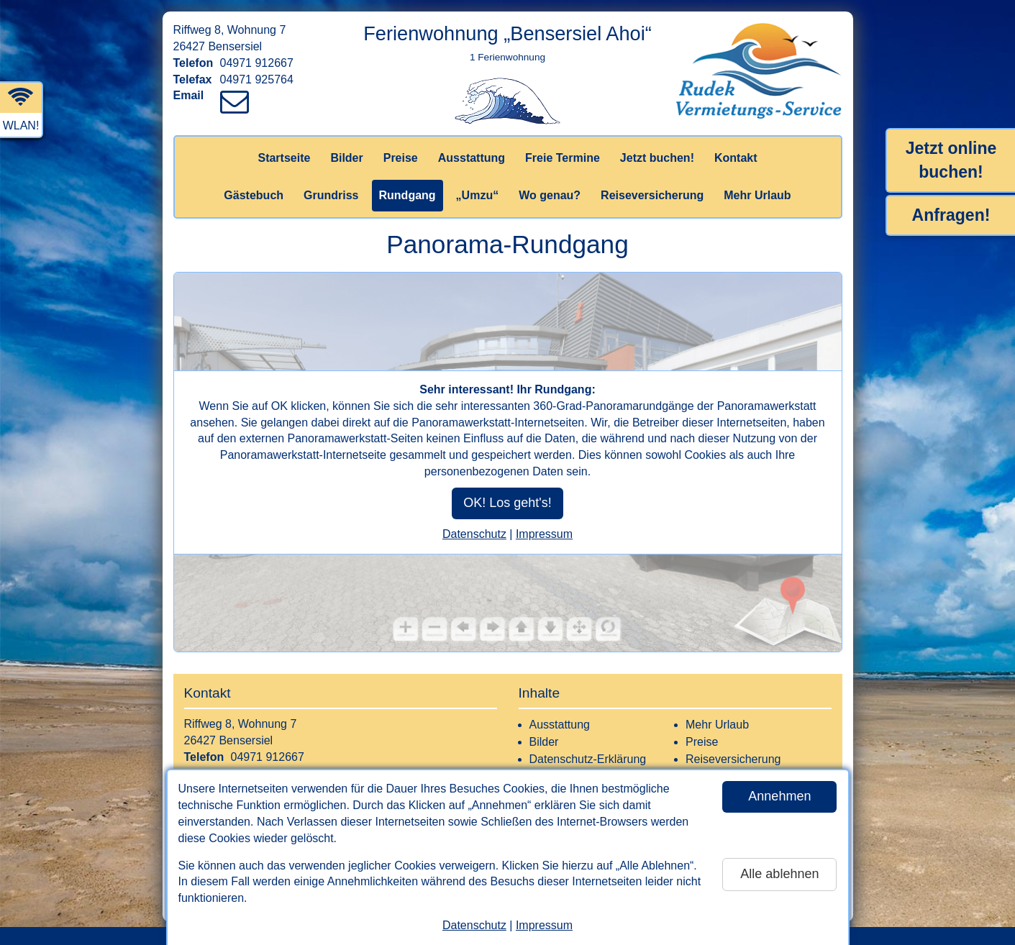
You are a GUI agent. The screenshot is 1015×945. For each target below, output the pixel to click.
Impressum (544, 925)
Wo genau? (550, 195)
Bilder (346, 158)
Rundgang (407, 195)
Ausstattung (471, 158)
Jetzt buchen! (657, 158)
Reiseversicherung (652, 195)
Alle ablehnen (779, 874)
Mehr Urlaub (757, 195)
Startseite (284, 158)
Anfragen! (951, 215)
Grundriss (331, 195)
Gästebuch (253, 195)
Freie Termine (562, 158)
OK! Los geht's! (507, 503)
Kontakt (735, 158)
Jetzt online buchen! (951, 160)
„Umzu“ (477, 195)
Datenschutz (474, 925)
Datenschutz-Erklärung (588, 759)
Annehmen (779, 796)
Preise (400, 158)
